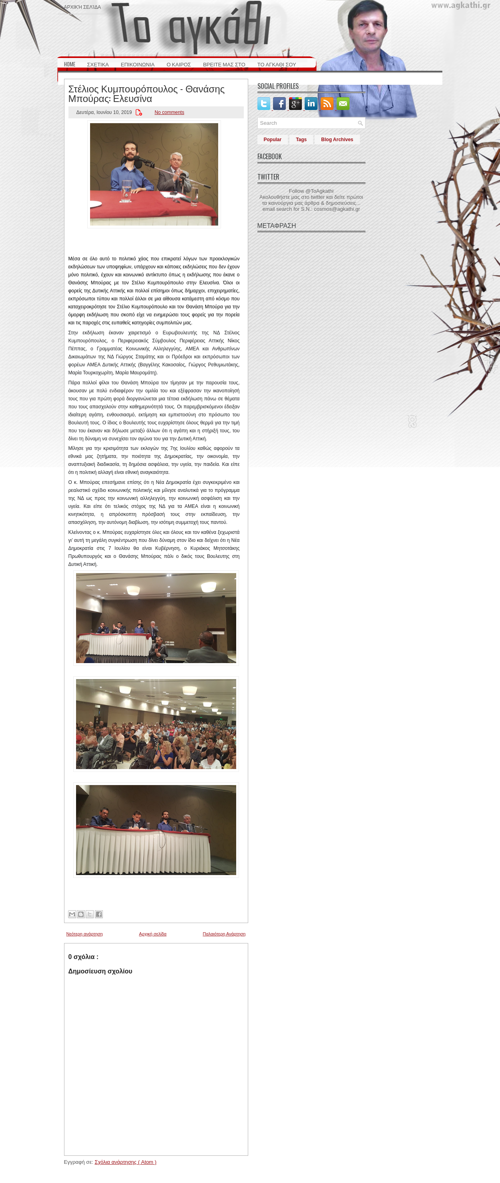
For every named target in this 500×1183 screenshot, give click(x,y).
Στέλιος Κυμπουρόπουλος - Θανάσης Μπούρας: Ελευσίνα (146, 92)
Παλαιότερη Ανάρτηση (224, 933)
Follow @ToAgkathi (311, 191)
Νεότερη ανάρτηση (84, 933)
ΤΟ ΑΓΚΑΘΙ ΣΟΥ (276, 64)
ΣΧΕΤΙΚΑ (98, 64)
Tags (301, 139)
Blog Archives (337, 139)
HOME (69, 64)
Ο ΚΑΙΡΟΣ (179, 64)
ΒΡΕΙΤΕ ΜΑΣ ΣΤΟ (224, 64)
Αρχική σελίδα (82, 6)
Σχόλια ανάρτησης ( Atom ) (125, 1162)
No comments (169, 112)
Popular (273, 139)
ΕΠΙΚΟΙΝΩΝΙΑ (138, 64)
